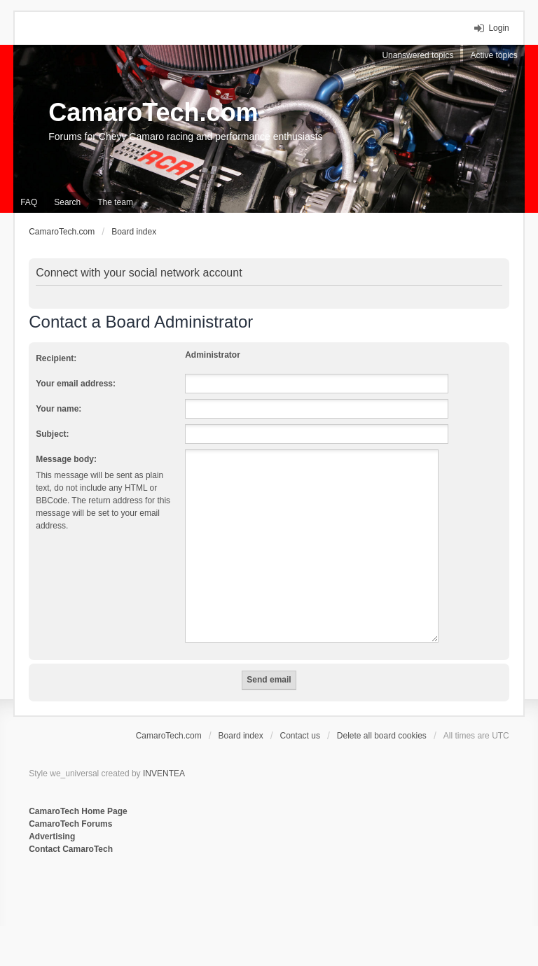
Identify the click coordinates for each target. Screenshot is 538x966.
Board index (241, 736)
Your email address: (76, 383)
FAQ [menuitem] (28, 202)
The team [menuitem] (115, 202)
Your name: (58, 409)
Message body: (66, 459)
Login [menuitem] (498, 28)
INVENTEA (164, 773)
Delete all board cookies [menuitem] (382, 736)
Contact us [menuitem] (300, 736)
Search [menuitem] (67, 202)
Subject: (52, 434)
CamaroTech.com (153, 112)
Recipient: (56, 358)
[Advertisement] (200, 902)
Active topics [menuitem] (493, 55)
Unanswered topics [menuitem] (417, 55)
